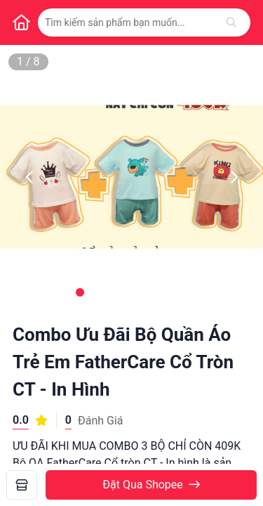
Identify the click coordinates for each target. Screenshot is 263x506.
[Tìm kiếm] (231, 22)
